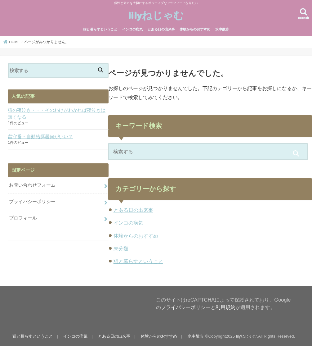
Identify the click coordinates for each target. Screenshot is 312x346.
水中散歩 (222, 29)
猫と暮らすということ (100, 29)
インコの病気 (132, 29)
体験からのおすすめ (195, 29)
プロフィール (23, 218)
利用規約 (225, 307)
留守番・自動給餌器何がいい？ (40, 136)
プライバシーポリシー (32, 201)
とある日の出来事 (161, 29)
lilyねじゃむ (156, 15)
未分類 (121, 248)
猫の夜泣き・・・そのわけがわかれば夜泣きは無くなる (56, 114)
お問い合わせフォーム (32, 185)
